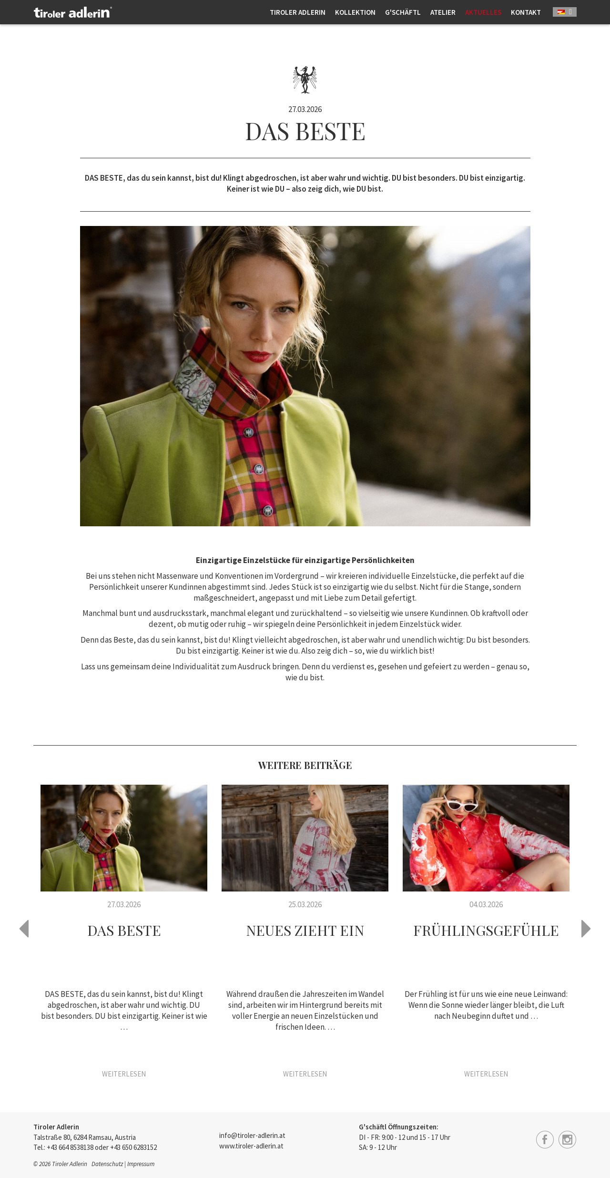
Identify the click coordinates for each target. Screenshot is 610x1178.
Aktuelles (483, 12)
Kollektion (355, 12)
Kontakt (526, 12)
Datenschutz (107, 1164)
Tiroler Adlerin (297, 12)
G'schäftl (403, 12)
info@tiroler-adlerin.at (252, 1135)
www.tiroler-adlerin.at (251, 1145)
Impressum (140, 1164)
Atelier (443, 12)
